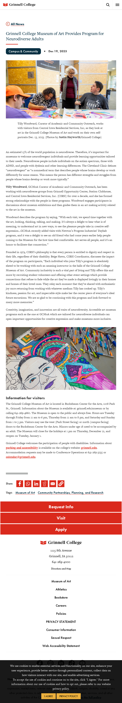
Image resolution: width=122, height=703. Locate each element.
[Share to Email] (52, 483)
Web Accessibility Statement (61, 646)
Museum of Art (61, 581)
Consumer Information (61, 630)
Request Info (61, 507)
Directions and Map (61, 568)
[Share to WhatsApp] (28, 483)
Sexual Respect (61, 638)
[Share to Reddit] (44, 483)
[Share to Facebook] (19, 483)
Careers (61, 605)
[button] (61, 483)
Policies (61, 613)
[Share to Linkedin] (36, 483)
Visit (61, 518)
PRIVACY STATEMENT (61, 622)
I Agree (48, 696)
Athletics (61, 589)
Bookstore (61, 597)
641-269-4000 (61, 562)
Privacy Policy (68, 696)
